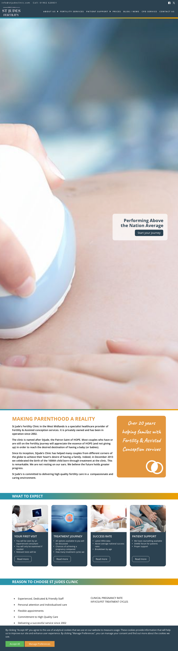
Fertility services (72, 11)
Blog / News (131, 11)
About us (49, 11)
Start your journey (149, 233)
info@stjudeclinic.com (16, 2)
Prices (117, 11)
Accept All (15, 643)
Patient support (97, 11)
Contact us (167, 11)
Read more (23, 559)
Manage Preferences (39, 643)
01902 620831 (48, 2)
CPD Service (149, 11)
